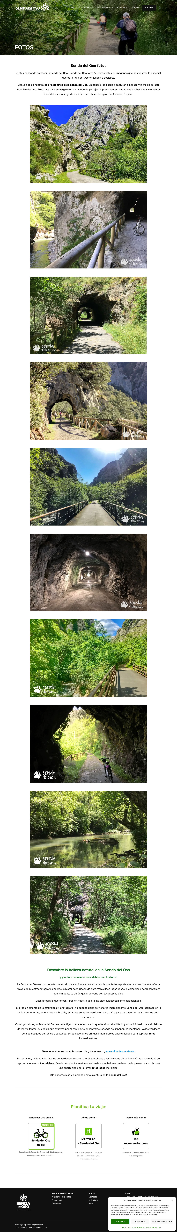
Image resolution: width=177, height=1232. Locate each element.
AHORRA (149, 7)
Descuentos (57, 1203)
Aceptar (120, 1221)
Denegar (140, 1221)
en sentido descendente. (120, 1051)
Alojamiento (57, 1200)
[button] (172, 1200)
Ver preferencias (162, 1221)
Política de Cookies (129, 1227)
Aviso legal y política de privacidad (149, 1227)
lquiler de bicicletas (61, 1197)
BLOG (136, 7)
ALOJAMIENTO (105, 7)
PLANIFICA (123, 7)
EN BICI (88, 7)
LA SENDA (74, 7)
